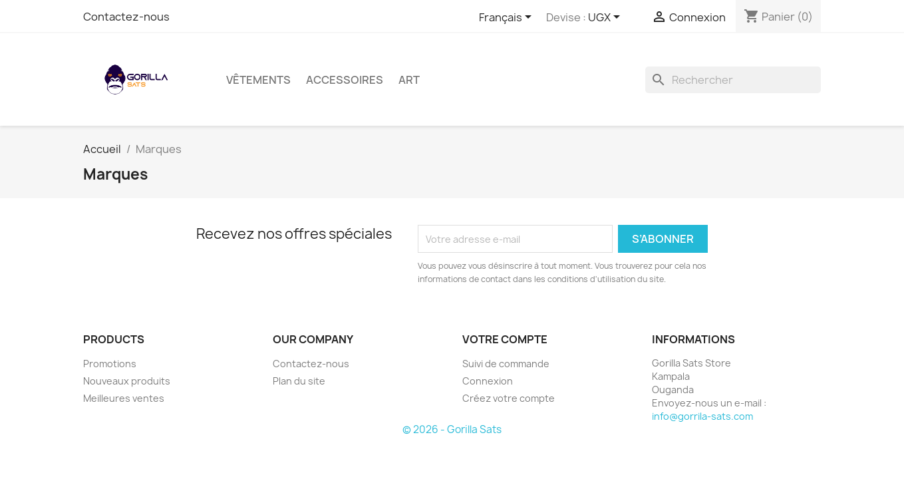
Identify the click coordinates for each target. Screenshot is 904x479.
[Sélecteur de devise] (606, 18)
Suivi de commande (505, 363)
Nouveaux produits (126, 381)
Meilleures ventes (123, 398)
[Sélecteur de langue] (507, 18)
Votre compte (504, 339)
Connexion (487, 381)
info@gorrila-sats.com (702, 416)
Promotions (109, 363)
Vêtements (258, 80)
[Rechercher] (733, 80)
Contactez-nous (126, 16)
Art (409, 80)
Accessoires (344, 80)
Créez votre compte (508, 398)
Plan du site (299, 381)
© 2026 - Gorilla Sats (452, 429)
